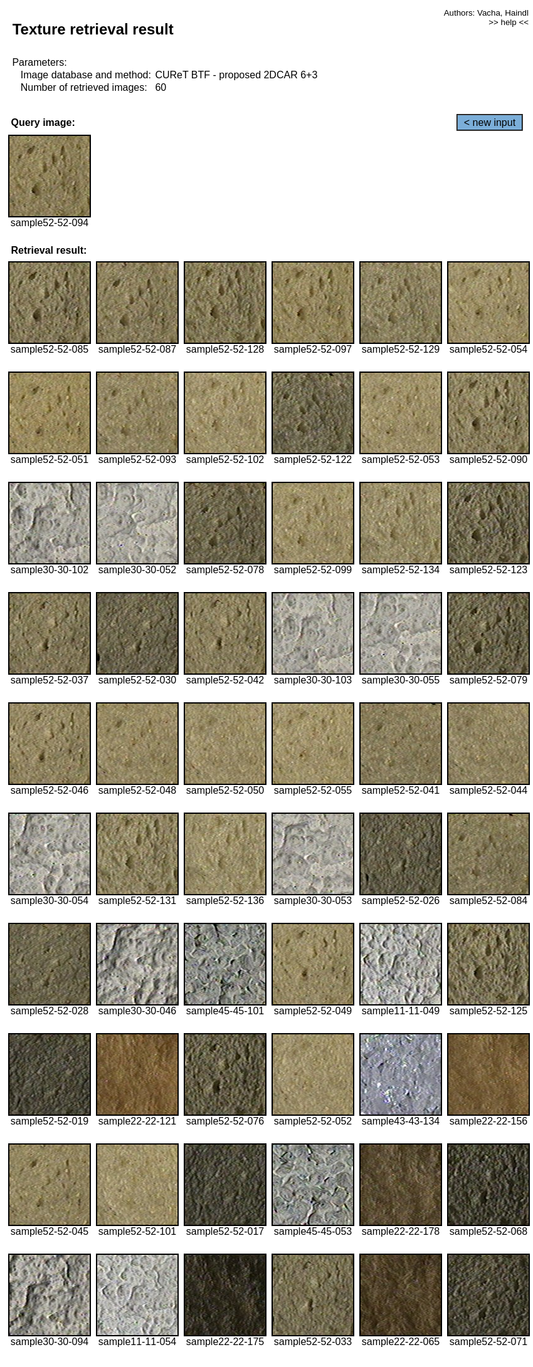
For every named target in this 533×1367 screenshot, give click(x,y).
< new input (489, 122)
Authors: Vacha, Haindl (486, 13)
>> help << (508, 22)
